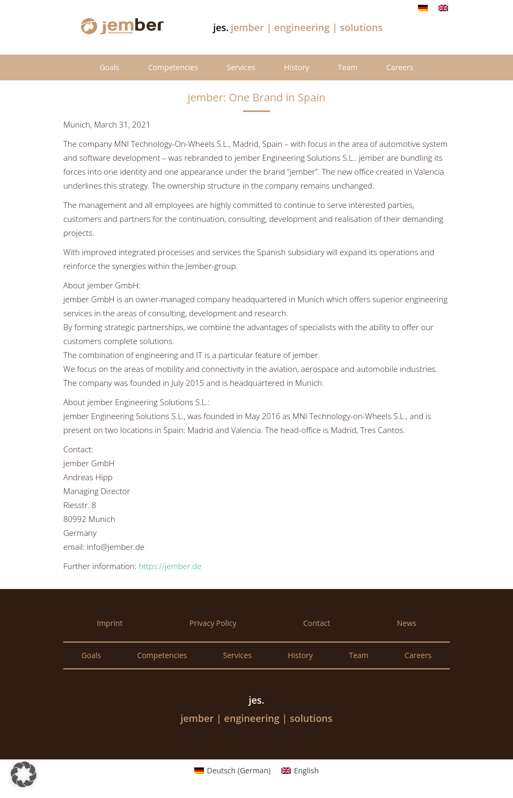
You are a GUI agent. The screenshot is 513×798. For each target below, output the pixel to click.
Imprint (109, 623)
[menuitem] (423, 7)
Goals (110, 67)
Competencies (173, 67)
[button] (23, 774)
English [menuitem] (306, 770)
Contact (316, 623)
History (296, 67)
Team (347, 67)
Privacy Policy (212, 623)
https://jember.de (169, 566)
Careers (399, 67)
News (406, 623)
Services (241, 67)
